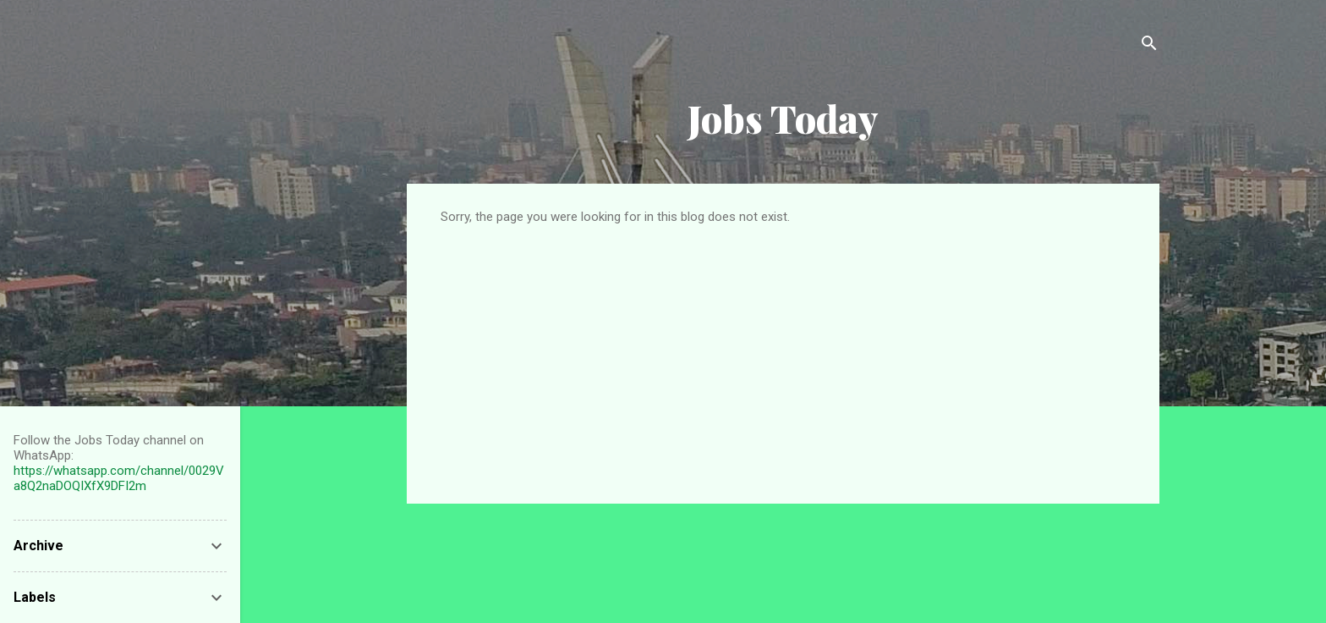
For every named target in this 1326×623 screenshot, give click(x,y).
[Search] (1149, 46)
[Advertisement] (783, 351)
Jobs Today (783, 118)
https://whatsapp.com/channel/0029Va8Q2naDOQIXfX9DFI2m (119, 478)
